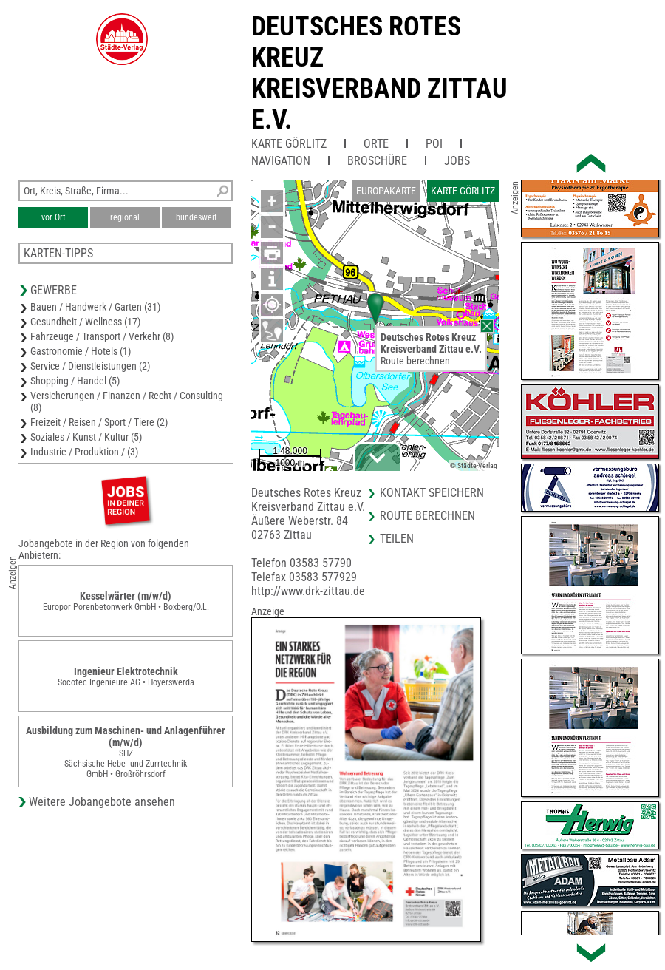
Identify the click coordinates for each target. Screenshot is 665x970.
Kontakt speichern (432, 493)
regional (125, 217)
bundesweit (196, 217)
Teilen (397, 539)
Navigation (280, 161)
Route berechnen (415, 361)
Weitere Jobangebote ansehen (102, 802)
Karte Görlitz (289, 144)
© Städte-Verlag (473, 465)
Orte (376, 144)
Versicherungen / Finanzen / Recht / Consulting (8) (126, 401)
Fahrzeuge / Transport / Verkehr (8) (102, 336)
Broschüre (377, 161)
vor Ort (53, 217)
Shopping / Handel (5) (75, 381)
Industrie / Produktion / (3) (84, 452)
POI (434, 144)
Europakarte (386, 191)
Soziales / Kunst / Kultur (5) (86, 437)
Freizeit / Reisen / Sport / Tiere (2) (99, 422)
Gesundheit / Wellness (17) (85, 322)
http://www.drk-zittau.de (308, 591)
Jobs (457, 161)
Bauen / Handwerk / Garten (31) (95, 307)
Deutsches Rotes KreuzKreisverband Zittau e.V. (379, 73)
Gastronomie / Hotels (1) (80, 351)
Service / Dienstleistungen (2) (90, 366)
